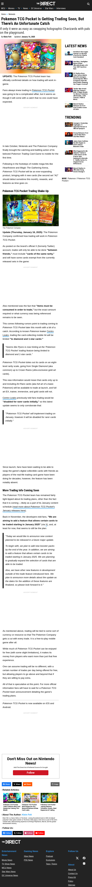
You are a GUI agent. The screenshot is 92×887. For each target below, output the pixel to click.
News (25, 8)
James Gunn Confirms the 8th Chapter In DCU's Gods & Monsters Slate (80, 143)
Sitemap (71, 885)
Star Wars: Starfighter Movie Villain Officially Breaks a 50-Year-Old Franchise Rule (80, 65)
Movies (11, 8)
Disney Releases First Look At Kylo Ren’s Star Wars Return (80, 134)
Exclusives (50, 860)
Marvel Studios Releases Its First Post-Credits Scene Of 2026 (80, 106)
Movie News (7, 860)
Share (6, 784)
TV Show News (8, 864)
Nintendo (12, 14)
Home (3, 14)
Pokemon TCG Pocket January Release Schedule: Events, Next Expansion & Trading (48, 807)
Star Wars (49, 8)
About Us (72, 870)
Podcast (49, 856)
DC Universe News (10, 875)
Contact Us (73, 873)
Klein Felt (7, 37)
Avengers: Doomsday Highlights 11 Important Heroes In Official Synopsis (80, 125)
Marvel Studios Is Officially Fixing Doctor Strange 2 (79, 170)
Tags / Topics (51, 864)
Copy (55, 784)
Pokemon (72, 178)
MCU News (7, 868)
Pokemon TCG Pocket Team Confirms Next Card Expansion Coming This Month (11, 807)
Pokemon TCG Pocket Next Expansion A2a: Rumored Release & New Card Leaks (30, 807)
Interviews (61, 8)
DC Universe (36, 8)
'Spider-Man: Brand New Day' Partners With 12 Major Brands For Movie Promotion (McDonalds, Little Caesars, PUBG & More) (80, 94)
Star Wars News (9, 872)
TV (19, 8)
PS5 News (28, 860)
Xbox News (29, 856)
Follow (7, 833)
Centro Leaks (9, 398)
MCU (3, 8)
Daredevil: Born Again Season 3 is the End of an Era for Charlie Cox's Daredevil (80, 54)
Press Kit (72, 877)
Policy (70, 881)
